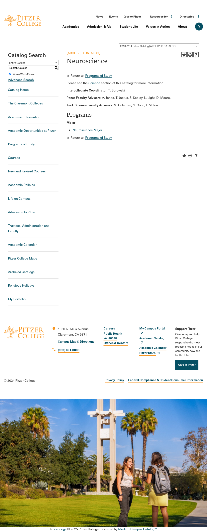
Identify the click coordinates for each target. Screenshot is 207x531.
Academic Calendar (22, 244)
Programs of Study (21, 144)
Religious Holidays (21, 285)
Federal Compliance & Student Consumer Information (165, 380)
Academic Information (24, 117)
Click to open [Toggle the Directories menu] (198, 16)
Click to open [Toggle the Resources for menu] (172, 16)
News (99, 16)
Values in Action (158, 26)
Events (113, 16)
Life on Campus (19, 198)
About (182, 26)
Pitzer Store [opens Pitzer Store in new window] (147, 353)
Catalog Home (18, 90)
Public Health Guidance (113, 335)
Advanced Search (21, 80)
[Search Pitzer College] (199, 26)
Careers (109, 328)
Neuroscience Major (87, 130)
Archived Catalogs (21, 272)
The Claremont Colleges (25, 103)
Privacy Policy (114, 380)
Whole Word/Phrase (24, 74)
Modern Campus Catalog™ (137, 529)
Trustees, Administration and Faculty (29, 228)
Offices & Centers (116, 343)
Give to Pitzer (132, 16)
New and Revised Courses (27, 171)
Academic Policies (21, 185)
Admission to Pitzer (22, 212)
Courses (14, 157)
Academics (70, 26)
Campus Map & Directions (76, 341)
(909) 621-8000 (68, 350)
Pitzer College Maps (22, 258)
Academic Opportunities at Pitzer (32, 130)
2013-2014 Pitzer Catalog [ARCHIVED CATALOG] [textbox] (148, 46)
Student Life (129, 26)
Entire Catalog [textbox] (17, 63)
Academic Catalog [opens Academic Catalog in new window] (151, 338)
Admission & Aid (99, 26)
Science (94, 83)
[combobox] (159, 45)
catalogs (60, 529)
